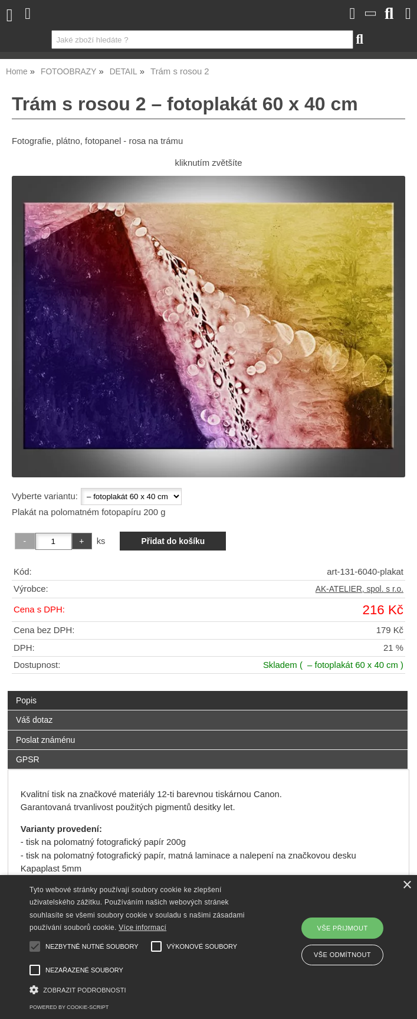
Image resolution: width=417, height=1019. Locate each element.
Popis (26, 700)
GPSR (28, 759)
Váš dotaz (34, 720)
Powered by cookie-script (69, 1007)
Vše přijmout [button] (342, 928)
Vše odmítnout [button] (342, 954)
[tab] (208, 691)
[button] (145, 989)
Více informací (142, 927)
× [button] (406, 885)
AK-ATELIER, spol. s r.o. (359, 589)
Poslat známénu (45, 740)
